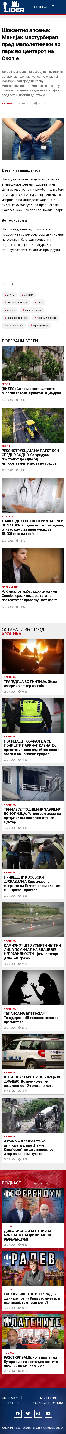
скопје (10, 294)
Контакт (8, 1403)
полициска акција (17, 302)
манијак (28, 294)
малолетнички (33, 310)
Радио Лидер (13, 7)
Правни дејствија (47, 317)
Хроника (8, 103)
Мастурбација (15, 325)
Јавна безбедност (17, 317)
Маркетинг (49, 1398)
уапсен (11, 310)
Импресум (10, 1398)
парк (40, 302)
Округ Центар (40, 325)
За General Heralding (47, 1403)
